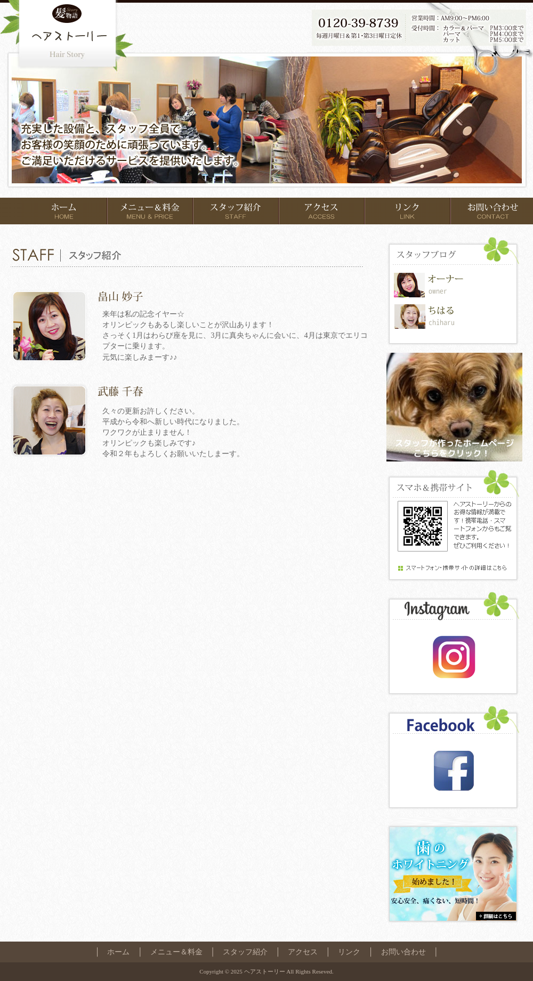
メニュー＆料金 (176, 951)
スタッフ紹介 (245, 951)
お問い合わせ (403, 951)
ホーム (118, 951)
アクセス (303, 951)
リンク (349, 951)
